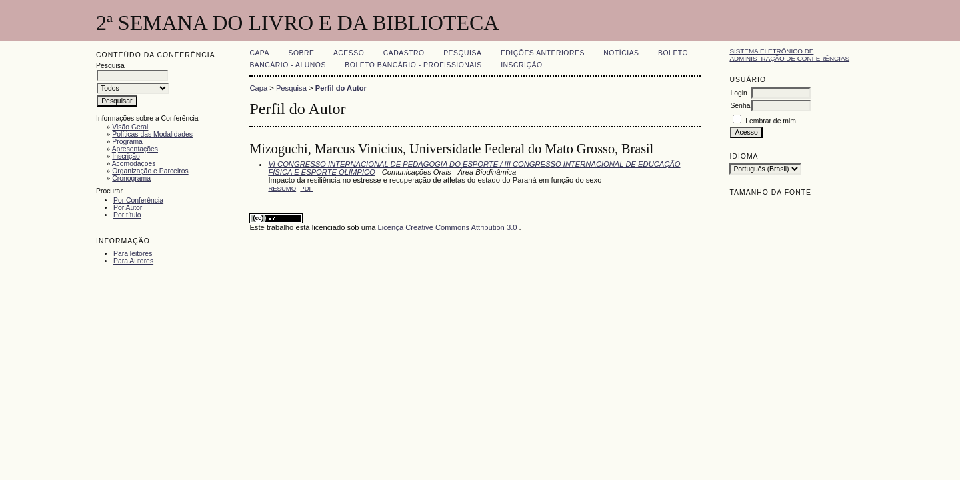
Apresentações (135, 149)
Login (738, 93)
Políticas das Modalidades (152, 134)
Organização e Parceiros (150, 171)
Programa (127, 141)
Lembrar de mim (770, 121)
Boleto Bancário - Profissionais (413, 65)
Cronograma (131, 178)
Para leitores (132, 253)
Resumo (282, 188)
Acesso (348, 53)
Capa (259, 53)
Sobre (301, 53)
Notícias (621, 53)
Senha (740, 105)
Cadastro (404, 53)
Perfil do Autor (341, 88)
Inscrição (126, 156)
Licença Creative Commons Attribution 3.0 (448, 227)
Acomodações (134, 163)
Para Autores (133, 261)
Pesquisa (462, 53)
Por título (127, 215)
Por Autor (127, 207)
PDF (306, 188)
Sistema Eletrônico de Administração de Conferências (789, 54)
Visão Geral (130, 127)
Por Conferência (138, 200)
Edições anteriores (543, 53)
